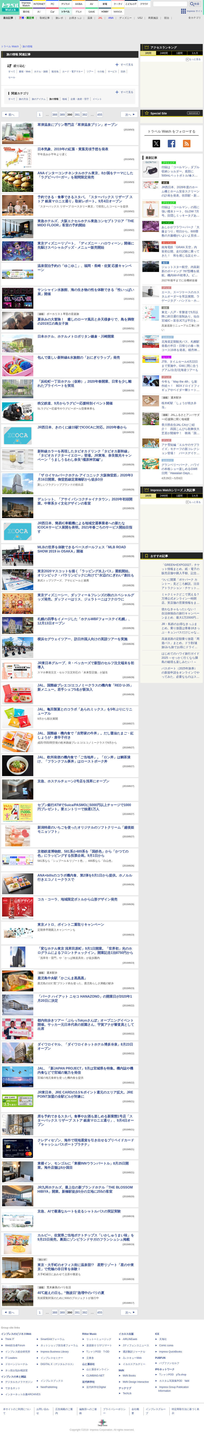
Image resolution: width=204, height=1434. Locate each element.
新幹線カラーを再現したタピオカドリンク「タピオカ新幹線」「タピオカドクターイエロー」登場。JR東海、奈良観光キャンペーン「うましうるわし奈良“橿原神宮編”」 (84, 455)
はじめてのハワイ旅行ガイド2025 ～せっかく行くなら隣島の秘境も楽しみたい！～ (180, 658)
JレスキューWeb (132, 1357)
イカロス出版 (126, 1334)
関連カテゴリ (20, 93)
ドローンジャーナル (16, 1364)
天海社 (163, 1339)
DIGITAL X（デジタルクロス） (58, 1364)
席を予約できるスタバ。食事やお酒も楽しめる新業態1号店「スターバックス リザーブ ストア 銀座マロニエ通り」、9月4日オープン (85, 1120)
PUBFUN (160, 1357)
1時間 (148, 53)
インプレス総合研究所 (17, 1351)
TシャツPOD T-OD (97, 1351)
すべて (11, 71)
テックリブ (125, 1388)
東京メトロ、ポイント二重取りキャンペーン (70, 924)
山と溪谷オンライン (97, 1369)
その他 (100, 71)
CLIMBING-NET (95, 1375)
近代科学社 (88, 1381)
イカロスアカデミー (134, 1364)
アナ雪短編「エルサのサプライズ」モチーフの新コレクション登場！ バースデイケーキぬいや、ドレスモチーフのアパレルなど (180, 453)
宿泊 (166, 17)
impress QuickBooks (170, 1351)
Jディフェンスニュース (136, 1345)
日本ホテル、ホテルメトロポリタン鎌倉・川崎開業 (75, 336)
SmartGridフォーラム (53, 1339)
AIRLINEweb (130, 1339)
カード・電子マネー (72, 71)
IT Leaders (11, 1357)
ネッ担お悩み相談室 (16, 1370)
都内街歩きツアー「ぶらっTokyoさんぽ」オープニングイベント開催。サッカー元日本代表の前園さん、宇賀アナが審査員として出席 (85, 1025)
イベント (97, 99)
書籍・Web (24, 71)
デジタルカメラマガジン (19, 1381)
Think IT (9, 1339)
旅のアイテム (39, 99)
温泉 (89, 17)
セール (11, 77)
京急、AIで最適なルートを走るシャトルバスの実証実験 (79, 1211)
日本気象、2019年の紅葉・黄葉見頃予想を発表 (72, 149)
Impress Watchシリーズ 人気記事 (173, 490)
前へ (8, 114)
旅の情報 (53, 99)
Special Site (159, 113)
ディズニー (125, 17)
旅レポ (59, 17)
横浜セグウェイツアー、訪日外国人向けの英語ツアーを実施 (82, 639)
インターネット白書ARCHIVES (22, 1394)
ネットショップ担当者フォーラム (59, 1345)
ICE (157, 1334)
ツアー (90, 71)
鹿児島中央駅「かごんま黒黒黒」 (62, 978)
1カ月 (195, 53)
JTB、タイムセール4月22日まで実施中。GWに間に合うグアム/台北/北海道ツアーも (180, 366)
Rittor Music (89, 1334)
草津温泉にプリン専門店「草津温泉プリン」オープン (77, 124)
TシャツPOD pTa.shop (172, 1374)
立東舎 (90, 1357)
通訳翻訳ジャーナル (134, 1351)
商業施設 (153, 17)
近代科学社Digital (96, 1387)
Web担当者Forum (15, 1345)
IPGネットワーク (164, 1369)
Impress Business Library (55, 1351)
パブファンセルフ (169, 1363)
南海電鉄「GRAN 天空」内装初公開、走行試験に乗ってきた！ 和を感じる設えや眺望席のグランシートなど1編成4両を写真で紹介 (180, 255)
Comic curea (166, 1345)
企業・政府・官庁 (80, 99)
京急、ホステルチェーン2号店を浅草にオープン (73, 781)
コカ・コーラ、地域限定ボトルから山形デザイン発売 (77, 899)
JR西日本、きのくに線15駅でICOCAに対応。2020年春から (82, 427)
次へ (131, 114)
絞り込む (19, 66)
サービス (112, 71)
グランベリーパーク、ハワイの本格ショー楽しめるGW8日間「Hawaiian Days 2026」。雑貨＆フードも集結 (180, 473)
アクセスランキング (164, 47)
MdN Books (129, 1375)
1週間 (179, 53)
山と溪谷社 (88, 1364)
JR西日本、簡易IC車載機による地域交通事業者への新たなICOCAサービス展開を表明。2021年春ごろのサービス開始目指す (84, 527)
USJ (140, 17)
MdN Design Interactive (136, 1381)
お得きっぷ (75, 17)
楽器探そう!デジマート (99, 1345)
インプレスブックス (52, 1380)
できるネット (12, 1388)
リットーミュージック (98, 1339)
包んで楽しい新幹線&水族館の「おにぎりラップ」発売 (78, 357)
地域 (64, 99)
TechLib (127, 1393)
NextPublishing (49, 1387)
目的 (123, 71)
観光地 (55, 71)
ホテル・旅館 (41, 71)
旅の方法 (23, 99)
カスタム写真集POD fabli (174, 1380)
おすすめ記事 (159, 556)
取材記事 (45, 17)
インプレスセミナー (52, 1357)
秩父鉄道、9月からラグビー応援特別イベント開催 (75, 403)
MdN (121, 1370)
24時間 (164, 53)
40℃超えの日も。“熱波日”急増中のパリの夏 (70, 1293)
